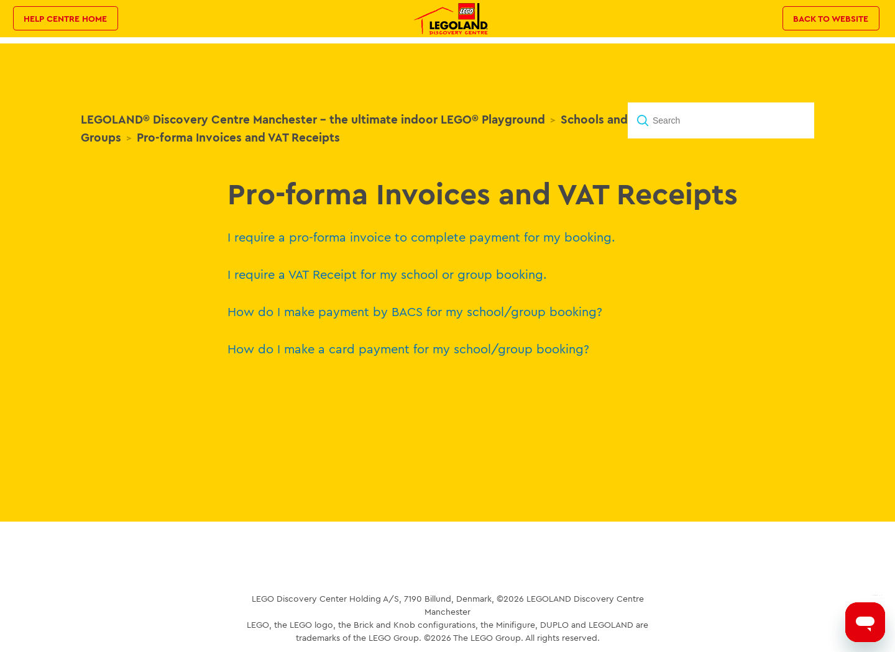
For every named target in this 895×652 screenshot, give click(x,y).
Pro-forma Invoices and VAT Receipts (238, 137)
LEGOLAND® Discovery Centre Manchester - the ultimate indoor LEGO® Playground (313, 119)
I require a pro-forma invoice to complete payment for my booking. (421, 237)
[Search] (721, 120)
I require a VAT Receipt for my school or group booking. (387, 274)
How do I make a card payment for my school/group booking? (408, 348)
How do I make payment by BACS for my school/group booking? (414, 311)
